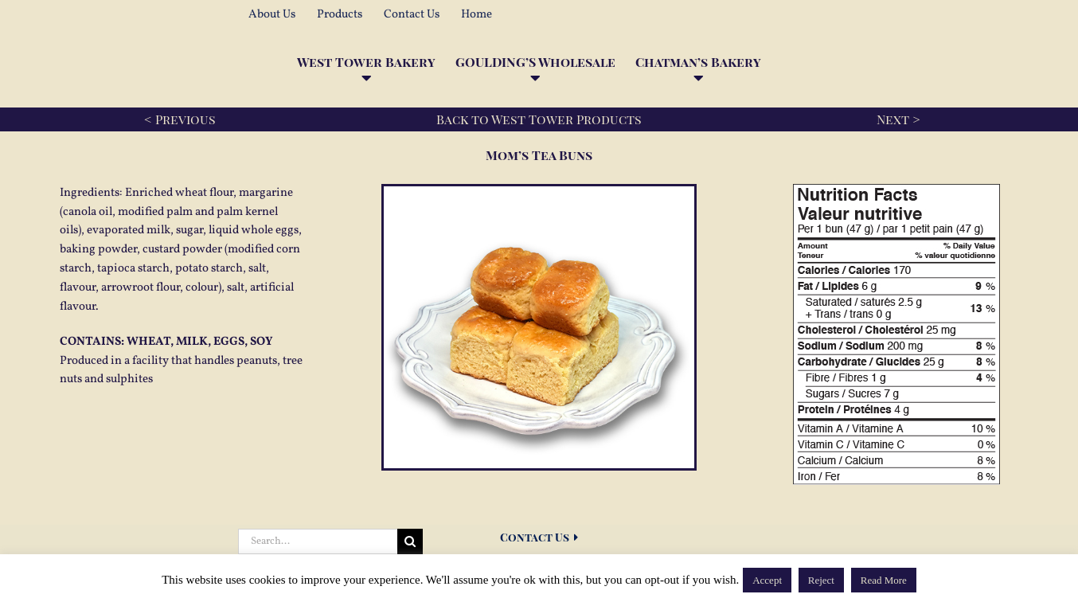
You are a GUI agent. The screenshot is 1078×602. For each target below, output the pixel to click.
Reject (821, 580)
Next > (898, 119)
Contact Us (539, 537)
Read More (884, 580)
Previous (185, 119)
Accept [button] (767, 580)
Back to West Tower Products (539, 119)
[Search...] (317, 541)
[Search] (410, 541)
